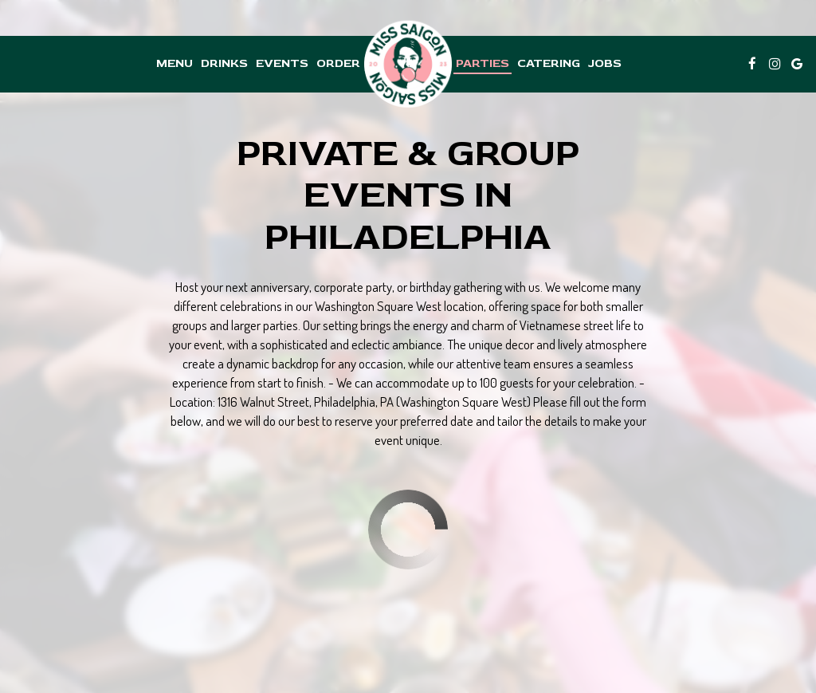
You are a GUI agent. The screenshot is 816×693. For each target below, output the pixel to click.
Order (338, 63)
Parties (482, 63)
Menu (174, 63)
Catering (548, 63)
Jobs (605, 63)
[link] (408, 64)
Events (282, 63)
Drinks (224, 63)
